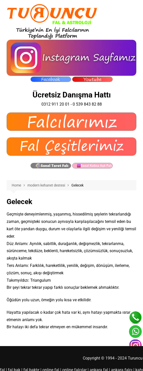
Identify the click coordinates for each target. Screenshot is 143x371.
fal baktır (28, 362)
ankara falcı (111, 362)
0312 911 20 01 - (58, 104)
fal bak (12, 362)
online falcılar (68, 362)
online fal (46, 362)
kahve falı (131, 362)
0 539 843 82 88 (86, 104)
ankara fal (91, 362)
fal (2, 362)
